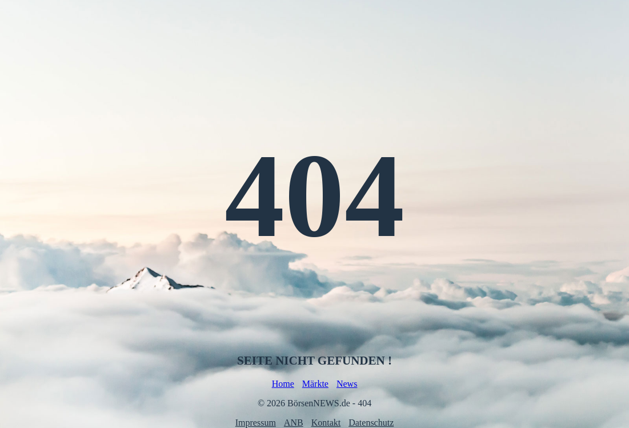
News (346, 384)
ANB (293, 422)
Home (283, 384)
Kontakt (326, 422)
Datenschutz (371, 422)
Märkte (315, 384)
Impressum (255, 422)
